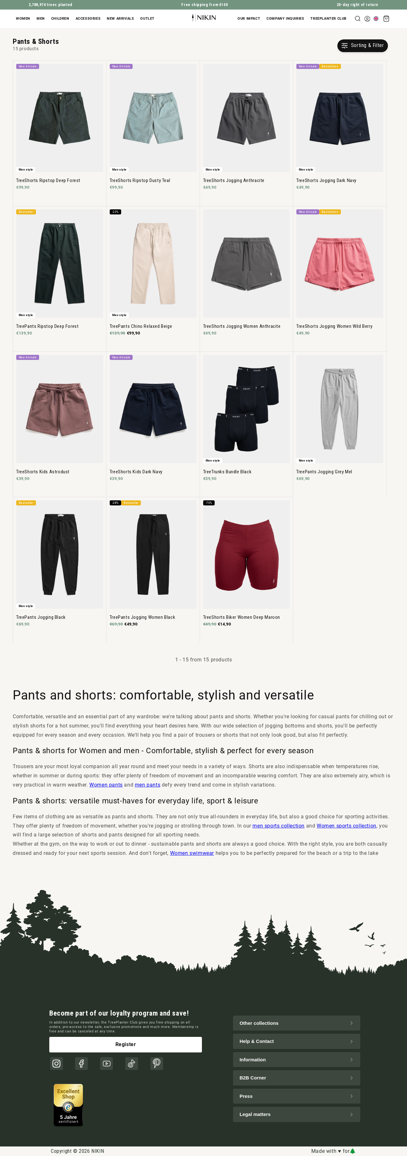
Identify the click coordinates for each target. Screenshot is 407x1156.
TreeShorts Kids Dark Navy (136, 472)
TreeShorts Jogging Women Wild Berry (334, 326)
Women (23, 19)
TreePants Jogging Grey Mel (324, 472)
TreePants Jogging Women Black (142, 617)
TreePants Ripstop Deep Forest (47, 326)
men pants (147, 785)
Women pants (106, 785)
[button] (24, 19)
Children (60, 19)
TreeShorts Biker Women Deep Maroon (241, 617)
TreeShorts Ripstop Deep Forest (48, 180)
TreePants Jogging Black (41, 617)
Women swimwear (192, 853)
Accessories (88, 19)
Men (41, 19)
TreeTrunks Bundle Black (227, 472)
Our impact (249, 19)
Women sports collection (346, 826)
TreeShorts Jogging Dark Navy (326, 180)
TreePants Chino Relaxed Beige (141, 326)
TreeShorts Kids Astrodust (43, 472)
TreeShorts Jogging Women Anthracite (242, 326)
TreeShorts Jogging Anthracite (234, 180)
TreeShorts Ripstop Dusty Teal (140, 180)
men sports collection (278, 826)
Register (125, 1044)
